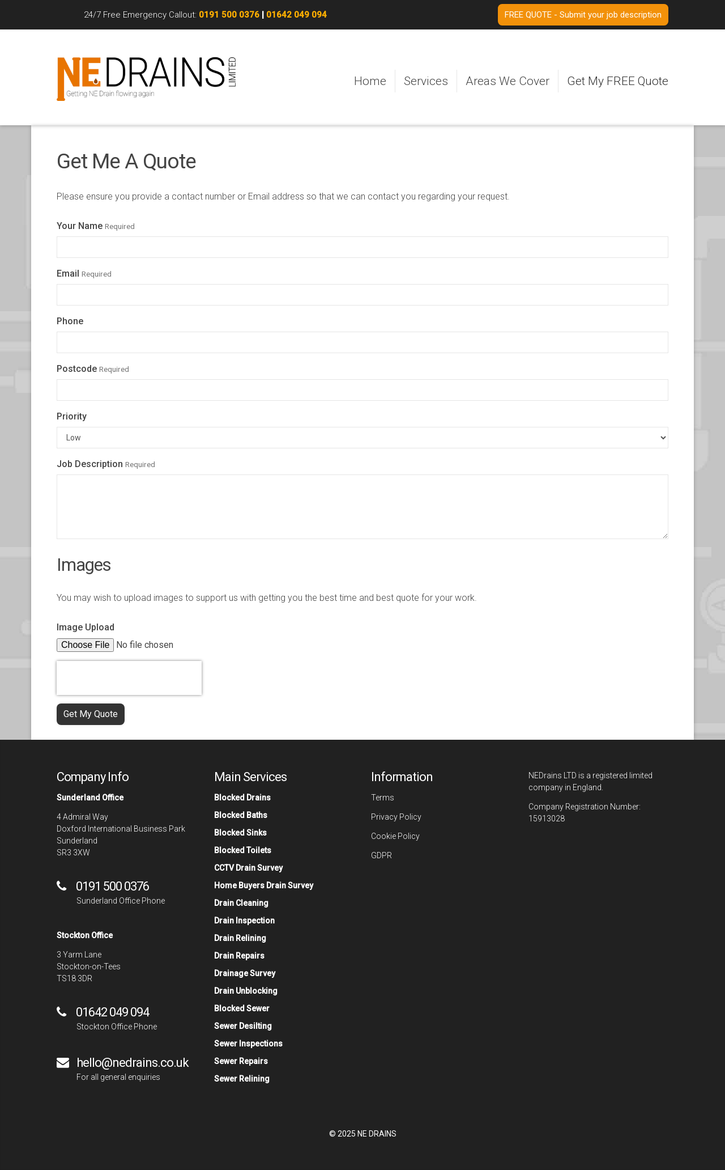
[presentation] (129, 678)
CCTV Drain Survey (248, 867)
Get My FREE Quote (617, 81)
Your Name (80, 226)
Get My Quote (90, 714)
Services (426, 81)
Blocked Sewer (242, 1008)
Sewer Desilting (243, 1026)
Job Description (90, 464)
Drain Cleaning (241, 903)
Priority (72, 416)
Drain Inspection (244, 920)
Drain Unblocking (246, 990)
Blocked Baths (240, 815)
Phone (70, 321)
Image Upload (85, 627)
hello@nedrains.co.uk (132, 1062)
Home (370, 81)
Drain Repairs (239, 955)
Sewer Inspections (248, 1043)
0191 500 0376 (229, 15)
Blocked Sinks (240, 832)
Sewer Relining (242, 1078)
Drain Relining (240, 938)
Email (68, 273)
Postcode (77, 368)
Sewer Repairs (241, 1061)
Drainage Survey (244, 973)
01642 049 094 (296, 15)
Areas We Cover (507, 81)
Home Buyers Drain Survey (263, 885)
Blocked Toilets (242, 850)
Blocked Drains (242, 797)
